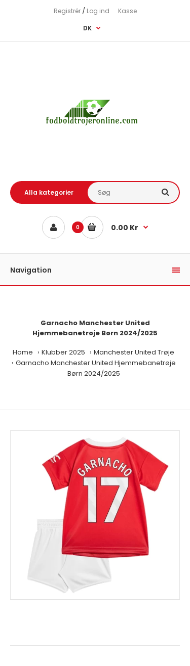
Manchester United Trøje (134, 352)
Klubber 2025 (63, 352)
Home (23, 352)
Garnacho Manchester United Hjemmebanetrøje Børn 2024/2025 (96, 368)
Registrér (67, 11)
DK (87, 28)
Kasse (127, 11)
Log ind (98, 11)
